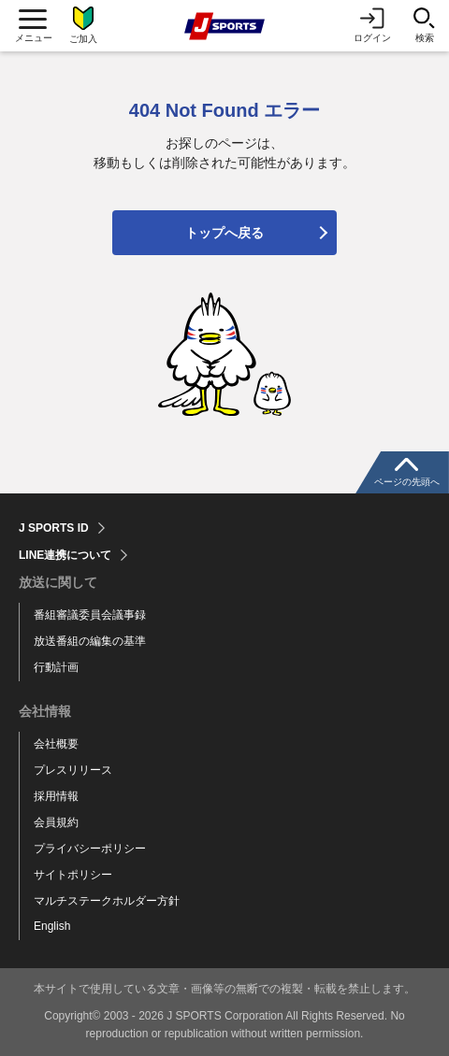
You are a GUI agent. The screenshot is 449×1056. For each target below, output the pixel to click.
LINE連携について (65, 555)
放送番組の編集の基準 (90, 641)
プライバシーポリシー (90, 848)
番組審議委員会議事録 (90, 614)
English (52, 926)
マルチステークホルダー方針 (107, 900)
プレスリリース (73, 770)
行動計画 (56, 667)
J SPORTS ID (54, 528)
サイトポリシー (73, 874)
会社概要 (56, 743)
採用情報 (56, 796)
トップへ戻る (224, 232)
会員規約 (56, 822)
